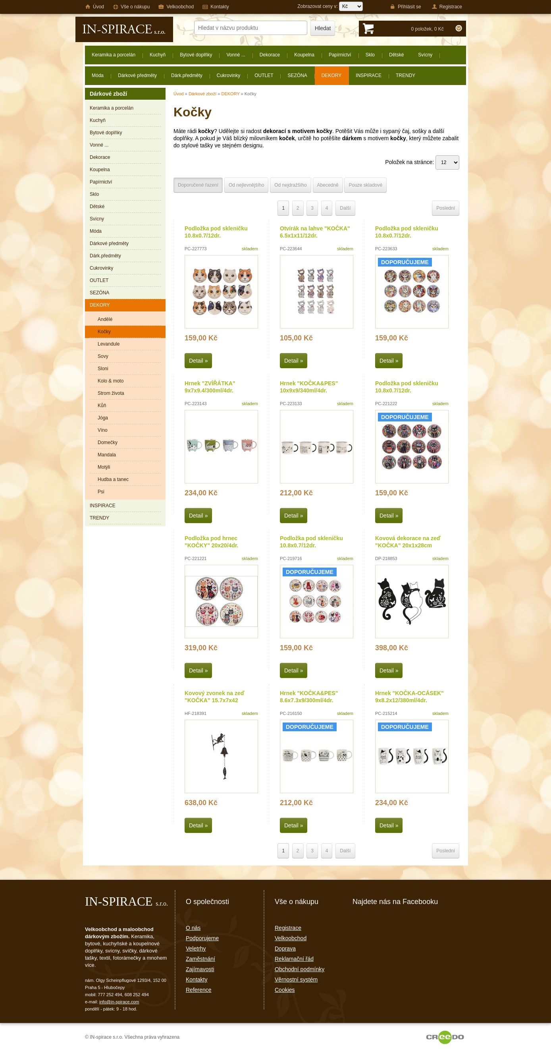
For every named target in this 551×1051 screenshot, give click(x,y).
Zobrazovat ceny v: (330, 6)
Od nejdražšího (290, 185)
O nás (193, 928)
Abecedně (328, 185)
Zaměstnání (200, 959)
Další (345, 208)
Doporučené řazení (198, 185)
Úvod (178, 93)
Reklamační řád (294, 959)
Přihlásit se (405, 7)
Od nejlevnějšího (246, 185)
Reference (199, 990)
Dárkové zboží (202, 93)
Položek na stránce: (422, 162)
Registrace (288, 928)
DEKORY (230, 93)
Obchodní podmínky (299, 969)
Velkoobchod (290, 938)
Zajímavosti (200, 969)
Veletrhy (196, 948)
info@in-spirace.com (119, 1001)
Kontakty (196, 979)
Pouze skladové (365, 185)
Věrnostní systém (296, 979)
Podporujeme (202, 938)
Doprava (285, 948)
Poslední (445, 208)
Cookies (285, 990)
